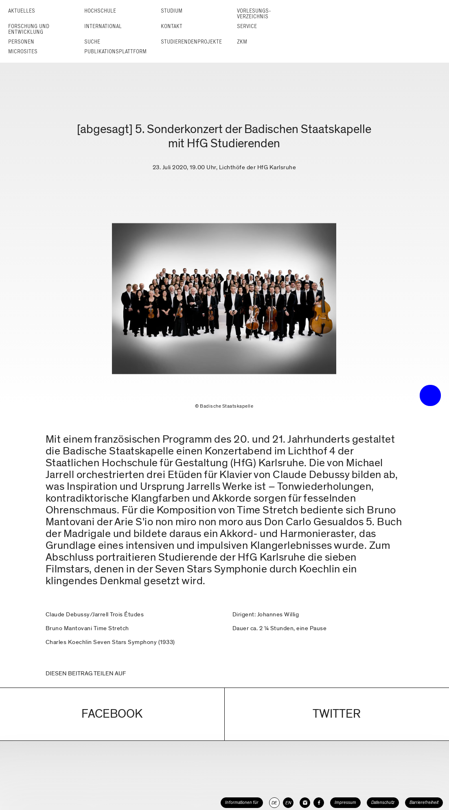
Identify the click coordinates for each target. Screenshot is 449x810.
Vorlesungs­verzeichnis (254, 13)
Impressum (345, 802)
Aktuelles (21, 10)
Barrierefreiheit (424, 802)
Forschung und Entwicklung (28, 29)
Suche (92, 41)
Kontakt (171, 26)
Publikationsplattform (115, 51)
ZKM (242, 41)
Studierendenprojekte (191, 41)
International (103, 26)
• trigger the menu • (430, 395)
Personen (21, 41)
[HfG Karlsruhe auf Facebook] (318, 802)
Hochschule (100, 10)
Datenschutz (382, 802)
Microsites (22, 51)
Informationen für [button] (241, 802)
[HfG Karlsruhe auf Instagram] (305, 802)
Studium (171, 10)
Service (247, 26)
